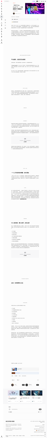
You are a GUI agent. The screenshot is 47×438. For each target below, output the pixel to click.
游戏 (12, 375)
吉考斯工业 (39, 421)
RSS (43, 422)
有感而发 (21, 396)
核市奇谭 (43, 421)
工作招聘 (7, 436)
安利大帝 (30, 384)
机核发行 (41, 422)
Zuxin (15, 384)
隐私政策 (20, 435)
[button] (12, 19)
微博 (33, 421)
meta (19, 375)
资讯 (9, 396)
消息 (45, 1)
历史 (43, 1)
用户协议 (17, 435)
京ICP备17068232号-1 (41, 427)
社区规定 (23, 435)
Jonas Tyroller (24, 375)
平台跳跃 (16, 375)
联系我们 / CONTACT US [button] (9, 435)
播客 (37, 421)
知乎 (31, 421)
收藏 (41, 1)
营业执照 (43, 424)
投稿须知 (14, 435)
